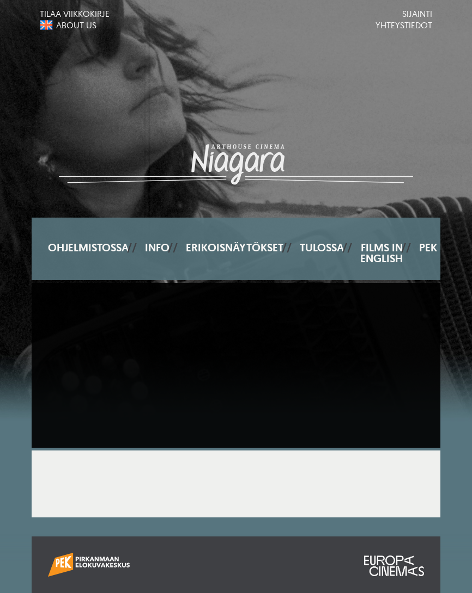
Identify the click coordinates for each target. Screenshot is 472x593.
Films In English (381, 252)
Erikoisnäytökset (234, 247)
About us (76, 25)
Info (157, 247)
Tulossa (322, 247)
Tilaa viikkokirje (75, 13)
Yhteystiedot (404, 25)
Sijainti (417, 13)
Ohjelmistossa (88, 247)
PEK (428, 247)
